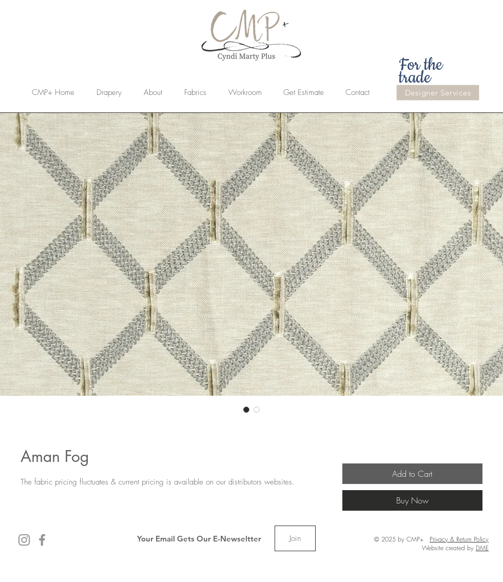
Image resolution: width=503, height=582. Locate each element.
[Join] (295, 538)
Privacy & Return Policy (459, 539)
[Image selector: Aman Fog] (246, 409)
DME (482, 548)
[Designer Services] (437, 93)
